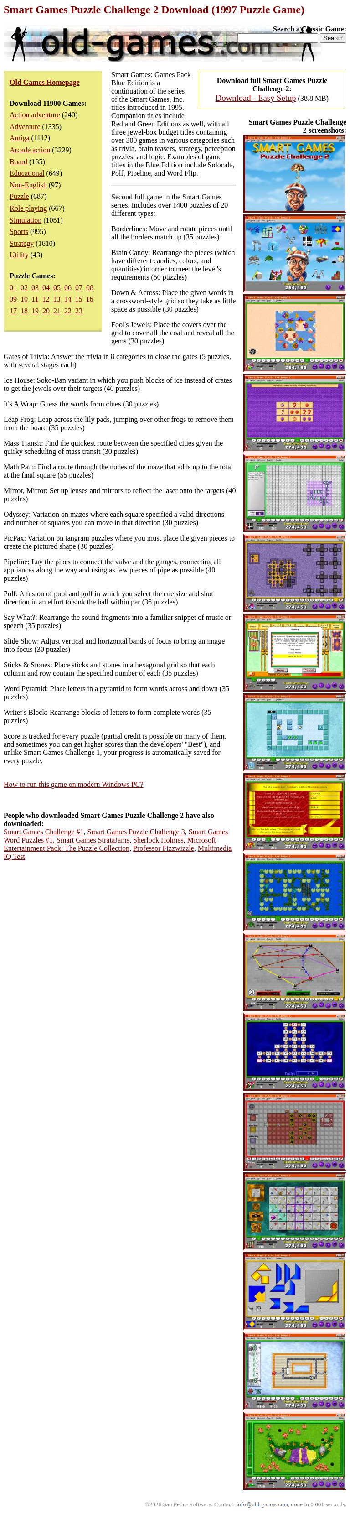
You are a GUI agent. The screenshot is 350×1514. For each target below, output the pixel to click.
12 (45, 299)
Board (18, 162)
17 (13, 311)
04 (46, 287)
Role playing (28, 208)
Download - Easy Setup (256, 98)
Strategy (22, 243)
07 (78, 287)
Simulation (25, 220)
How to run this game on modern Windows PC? (74, 784)
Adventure (25, 126)
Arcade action (30, 150)
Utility (19, 255)
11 (34, 299)
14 (67, 299)
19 (35, 311)
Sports (19, 231)
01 (13, 287)
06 (68, 287)
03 (35, 287)
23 (78, 311)
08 (89, 287)
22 (68, 311)
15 (78, 299)
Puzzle (19, 196)
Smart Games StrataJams (93, 840)
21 (57, 311)
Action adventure (35, 115)
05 (57, 287)
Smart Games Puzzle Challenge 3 (136, 832)
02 (24, 287)
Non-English (28, 185)
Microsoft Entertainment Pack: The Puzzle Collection (110, 844)
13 (56, 299)
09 (13, 299)
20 (46, 311)
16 (89, 299)
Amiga (20, 138)
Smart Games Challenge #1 (44, 832)
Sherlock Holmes (158, 840)
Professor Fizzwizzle (163, 848)
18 (24, 311)
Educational (27, 173)
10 (24, 299)
